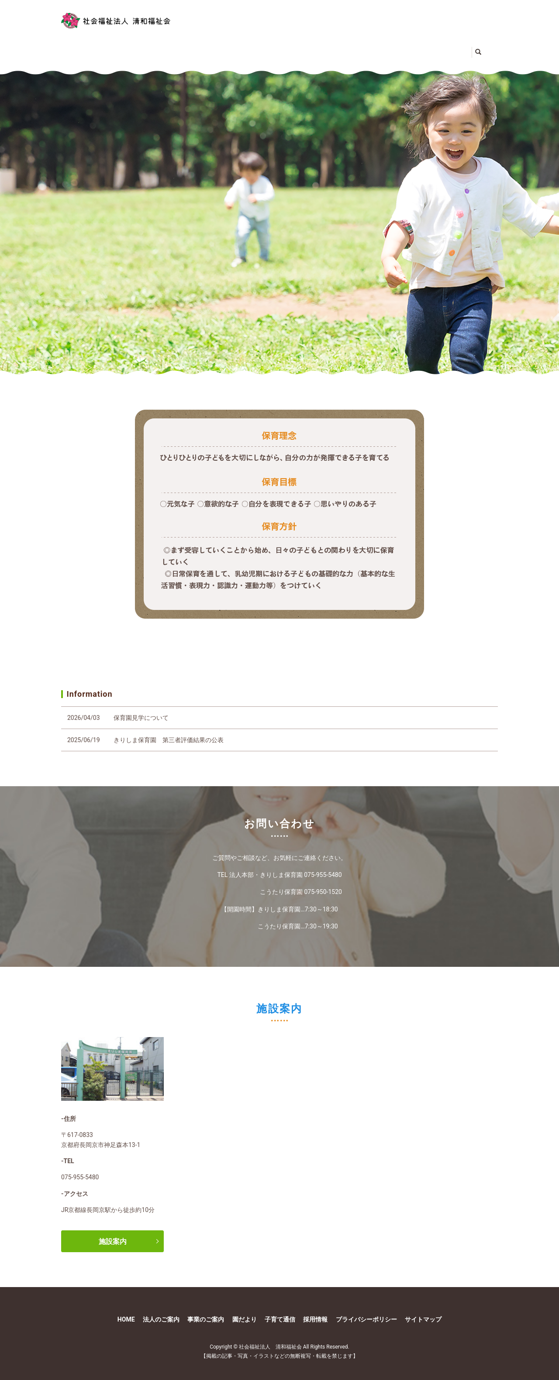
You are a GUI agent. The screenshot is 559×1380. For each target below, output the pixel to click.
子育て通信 (419, 47)
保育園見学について (141, 709)
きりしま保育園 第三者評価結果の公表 (169, 731)
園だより (344, 47)
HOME (85, 47)
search (468, 48)
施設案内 (113, 1233)
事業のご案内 (260, 47)
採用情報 (315, 1311)
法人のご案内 (159, 47)
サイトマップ (423, 1311)
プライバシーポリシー (366, 1311)
